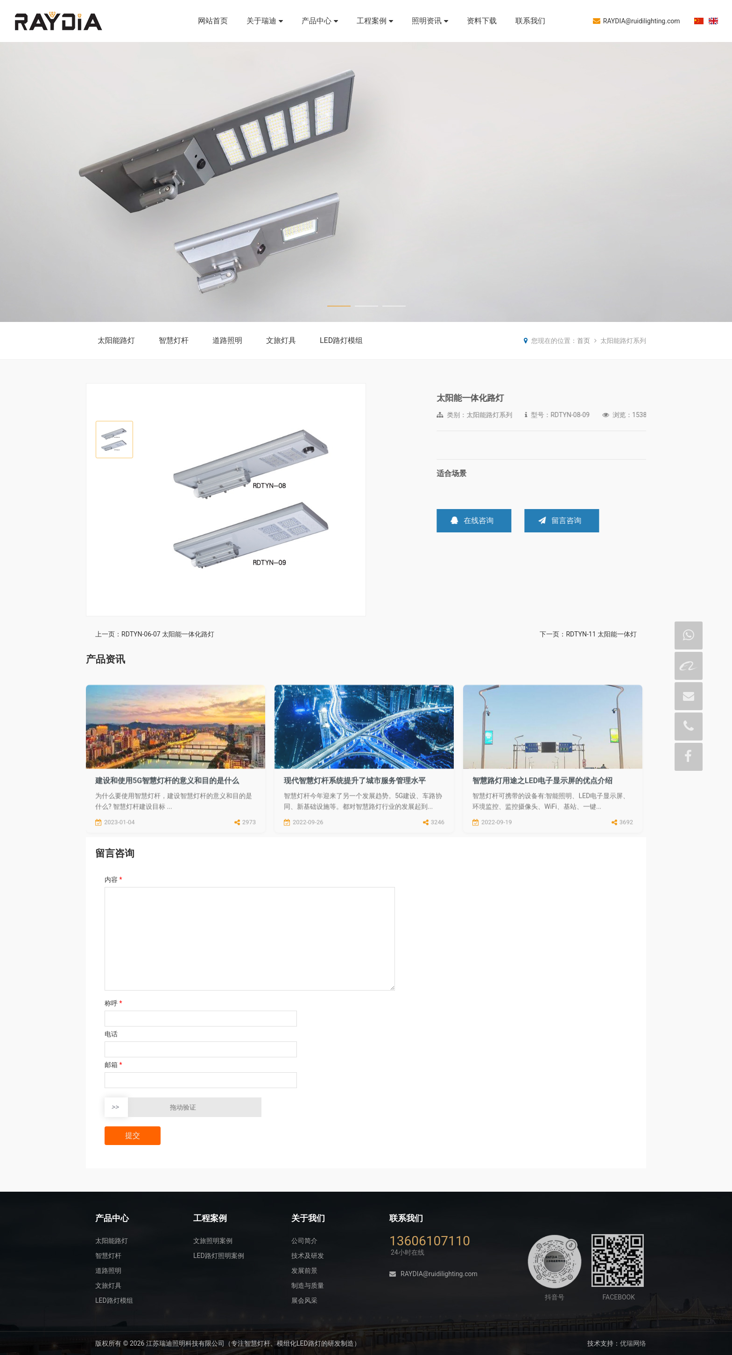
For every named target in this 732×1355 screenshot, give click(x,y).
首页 (583, 340)
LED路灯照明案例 (218, 1255)
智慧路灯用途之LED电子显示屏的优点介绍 (542, 834)
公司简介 (304, 1240)
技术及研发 (307, 1255)
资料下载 (482, 20)
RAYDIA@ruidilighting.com (636, 21)
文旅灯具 (281, 340)
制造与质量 (307, 1285)
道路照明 (227, 340)
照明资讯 (430, 20)
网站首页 (213, 20)
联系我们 (530, 20)
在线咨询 (584, 520)
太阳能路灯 (116, 340)
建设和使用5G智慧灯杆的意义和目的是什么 (167, 834)
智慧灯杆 (174, 340)
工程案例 (375, 20)
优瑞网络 (633, 1343)
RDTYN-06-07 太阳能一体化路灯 (167, 634)
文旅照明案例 (212, 1240)
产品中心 (320, 20)
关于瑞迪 (264, 20)
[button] (354, 500)
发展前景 (304, 1270)
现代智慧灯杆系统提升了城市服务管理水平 (355, 834)
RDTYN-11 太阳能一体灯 (601, 634)
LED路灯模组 (341, 340)
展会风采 (304, 1300)
